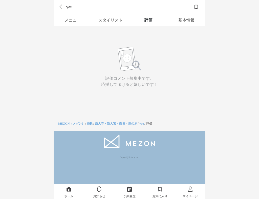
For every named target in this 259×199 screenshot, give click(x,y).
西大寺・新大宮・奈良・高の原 (116, 123)
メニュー (72, 20)
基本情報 (186, 20)
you (141, 123)
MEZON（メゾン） (71, 123)
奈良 (90, 123)
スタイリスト (110, 20)
